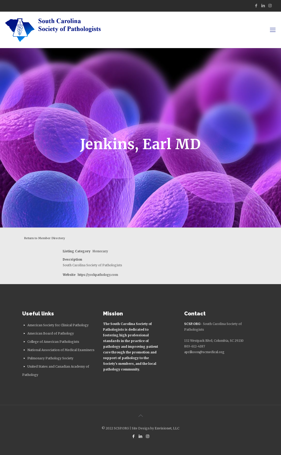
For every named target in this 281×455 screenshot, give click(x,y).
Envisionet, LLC (167, 428)
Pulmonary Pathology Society (50, 358)
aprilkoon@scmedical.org (204, 352)
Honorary (100, 251)
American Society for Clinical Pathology (58, 325)
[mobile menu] (272, 29)
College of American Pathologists (53, 342)
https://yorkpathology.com (97, 275)
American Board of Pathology (50, 333)
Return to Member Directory (44, 238)
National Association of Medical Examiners (61, 350)
